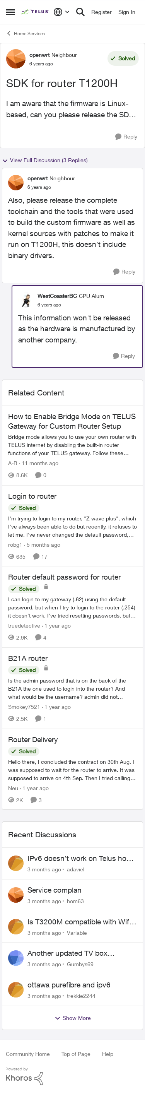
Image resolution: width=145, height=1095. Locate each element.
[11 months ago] (38, 463)
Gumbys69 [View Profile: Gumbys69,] (80, 964)
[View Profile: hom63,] (16, 895)
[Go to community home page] (35, 12)
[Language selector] (61, 12)
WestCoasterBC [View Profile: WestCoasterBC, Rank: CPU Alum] (57, 296)
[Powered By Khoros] (72, 1076)
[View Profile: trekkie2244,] (16, 989)
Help (107, 1054)
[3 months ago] (44, 869)
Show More (73, 1018)
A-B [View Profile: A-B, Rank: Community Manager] (12, 463)
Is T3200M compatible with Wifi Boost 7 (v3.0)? (79, 922)
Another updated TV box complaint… (67, 953)
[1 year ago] (56, 625)
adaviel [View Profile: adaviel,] (75, 869)
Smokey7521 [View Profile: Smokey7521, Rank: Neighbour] (24, 706)
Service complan (54, 890)
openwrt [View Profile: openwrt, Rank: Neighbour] (39, 54)
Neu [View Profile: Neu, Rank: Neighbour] (13, 787)
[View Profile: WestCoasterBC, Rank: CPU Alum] (26, 300)
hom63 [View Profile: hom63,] (75, 901)
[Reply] (126, 137)
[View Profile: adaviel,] (16, 863)
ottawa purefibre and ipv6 (69, 984)
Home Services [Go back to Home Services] (25, 33)
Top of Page (75, 1054)
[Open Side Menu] (10, 12)
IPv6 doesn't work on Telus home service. (81, 858)
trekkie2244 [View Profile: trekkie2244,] (81, 995)
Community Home (28, 1054)
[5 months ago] (42, 544)
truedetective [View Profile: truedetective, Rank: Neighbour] (24, 625)
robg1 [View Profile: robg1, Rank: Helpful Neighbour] (15, 544)
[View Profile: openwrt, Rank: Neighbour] (16, 58)
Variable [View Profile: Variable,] (77, 932)
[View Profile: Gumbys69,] (16, 958)
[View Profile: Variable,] (16, 926)
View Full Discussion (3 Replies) (45, 160)
